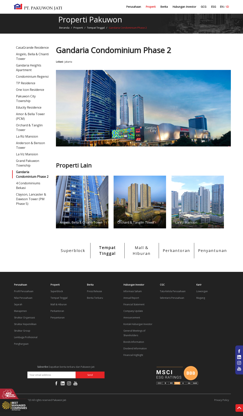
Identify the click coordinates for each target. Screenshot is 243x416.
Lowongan (202, 291)
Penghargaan (21, 343)
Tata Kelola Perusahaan (173, 291)
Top (239, 409)
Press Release (94, 291)
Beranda (64, 27)
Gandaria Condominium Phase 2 (32, 174)
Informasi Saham (132, 291)
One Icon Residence (30, 90)
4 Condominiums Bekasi (28, 185)
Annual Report (131, 297)
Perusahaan (133, 7)
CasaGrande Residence (32, 47)
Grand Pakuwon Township (27, 163)
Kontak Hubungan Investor (137, 324)
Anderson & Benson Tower (30, 145)
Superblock (73, 250)
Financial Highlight (133, 355)
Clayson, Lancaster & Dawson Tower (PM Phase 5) (31, 199)
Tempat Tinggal (96, 27)
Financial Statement (133, 304)
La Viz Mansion (27, 154)
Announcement (131, 317)
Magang (200, 297)
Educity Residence (28, 107)
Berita (164, 7)
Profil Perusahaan (23, 291)
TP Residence (25, 83)
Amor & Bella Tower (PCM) (30, 116)
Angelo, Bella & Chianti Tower (32, 56)
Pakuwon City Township (26, 98)
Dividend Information (135, 348)
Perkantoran (176, 250)
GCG (203, 7)
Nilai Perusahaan (23, 297)
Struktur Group (22, 330)
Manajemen (20, 311)
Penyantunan (212, 250)
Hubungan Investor (184, 7)
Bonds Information (133, 342)
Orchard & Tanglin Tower (29, 127)
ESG (213, 7)
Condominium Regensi (32, 76)
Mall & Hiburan (142, 250)
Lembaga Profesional (25, 337)
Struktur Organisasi (24, 317)
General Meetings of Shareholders (134, 333)
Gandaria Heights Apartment (28, 67)
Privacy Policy (221, 400)
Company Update (133, 311)
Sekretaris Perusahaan (172, 297)
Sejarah (18, 304)
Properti (151, 7)
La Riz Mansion (27, 136)
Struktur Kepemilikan (25, 324)
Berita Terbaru (169, 8)
